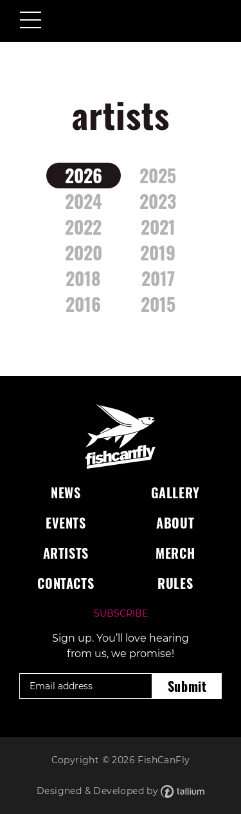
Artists (66, 553)
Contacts (65, 583)
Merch (175, 553)
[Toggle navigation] (30, 21)
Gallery (175, 492)
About (175, 522)
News (65, 492)
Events (66, 522)
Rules (175, 583)
